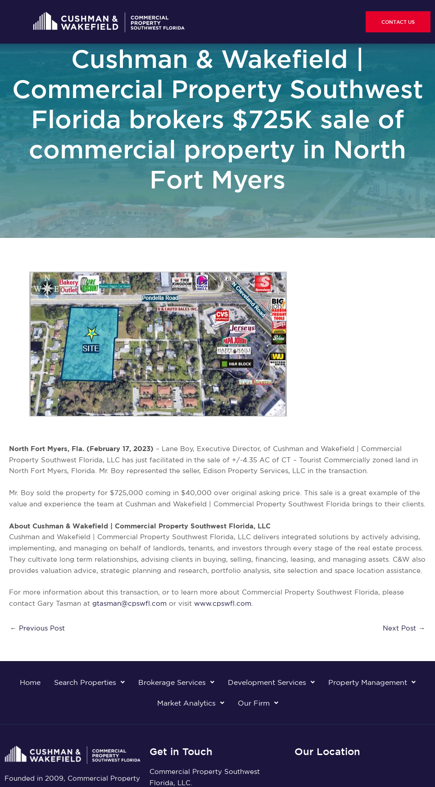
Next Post (404, 628)
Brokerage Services (176, 682)
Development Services (271, 682)
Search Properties (89, 682)
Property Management (372, 682)
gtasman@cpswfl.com (129, 603)
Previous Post (37, 628)
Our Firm (258, 703)
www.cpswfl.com (222, 603)
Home (30, 682)
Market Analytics (190, 703)
